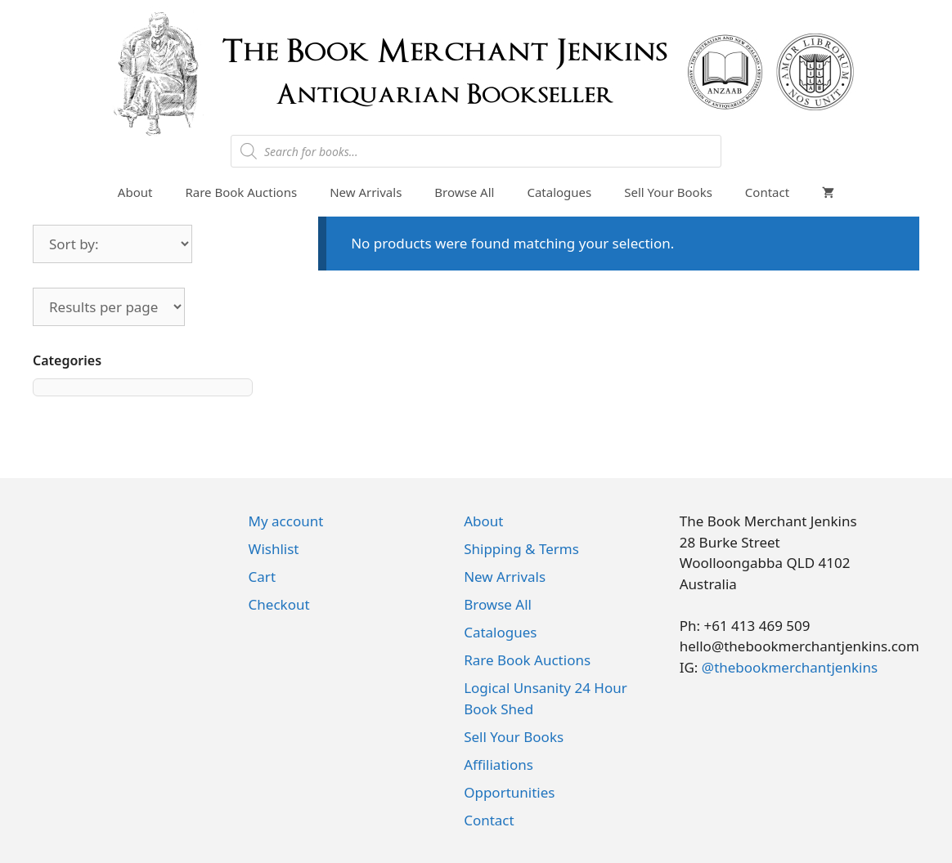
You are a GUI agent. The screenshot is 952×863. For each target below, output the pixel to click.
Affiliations (498, 764)
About (135, 192)
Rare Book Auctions (241, 192)
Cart (262, 576)
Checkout (279, 604)
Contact (767, 192)
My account (286, 521)
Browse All (464, 192)
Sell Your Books (668, 192)
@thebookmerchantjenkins (790, 667)
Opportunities (509, 792)
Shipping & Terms (521, 548)
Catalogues (559, 192)
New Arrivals (366, 192)
